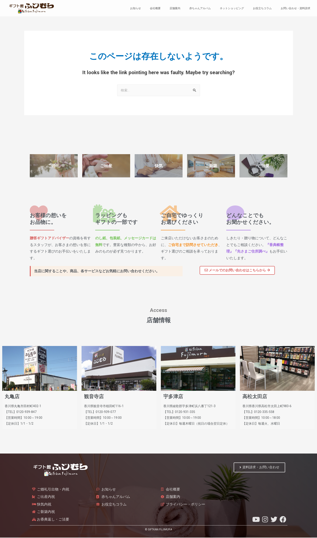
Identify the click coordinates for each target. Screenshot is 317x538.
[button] (237, 270)
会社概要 (155, 8)
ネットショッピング (232, 8)
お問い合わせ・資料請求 (295, 8)
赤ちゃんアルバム (200, 8)
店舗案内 (175, 8)
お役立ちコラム (262, 8)
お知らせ (135, 8)
